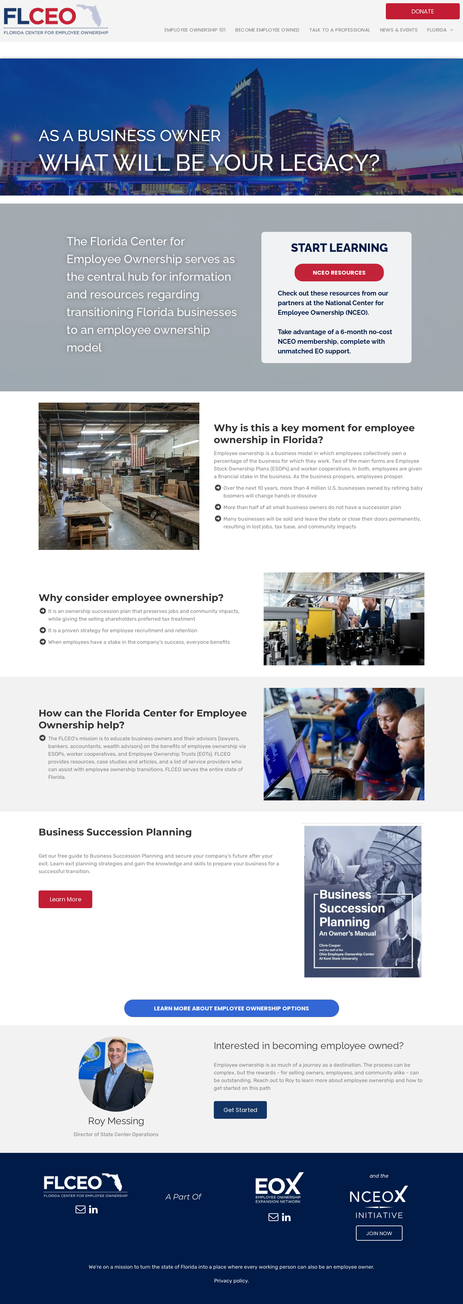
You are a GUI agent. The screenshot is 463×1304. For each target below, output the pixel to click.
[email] (80, 1210)
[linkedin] (93, 1210)
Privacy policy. (231, 1281)
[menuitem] (195, 29)
